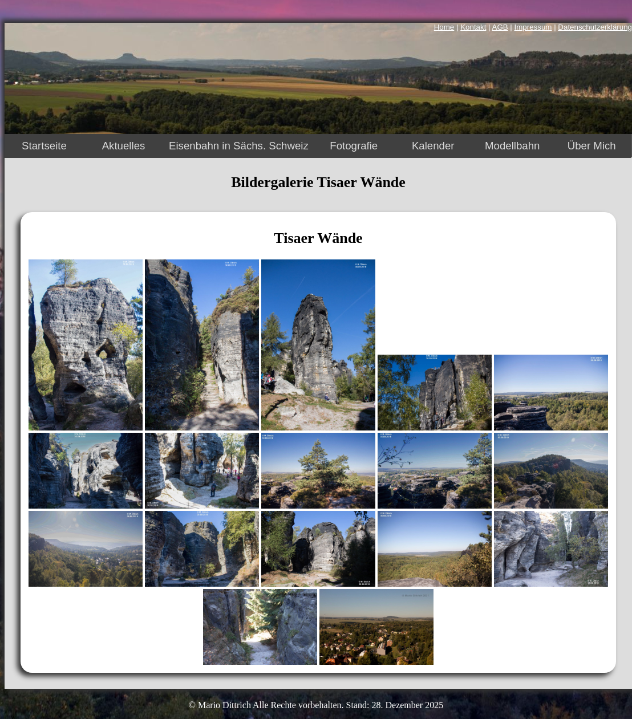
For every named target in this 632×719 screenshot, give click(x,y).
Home (444, 27)
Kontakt (473, 27)
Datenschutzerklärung (595, 27)
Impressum (533, 27)
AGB (500, 27)
